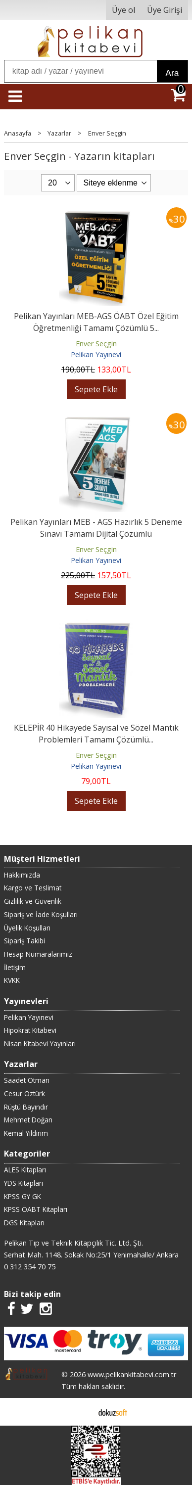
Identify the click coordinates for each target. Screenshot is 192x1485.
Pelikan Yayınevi (96, 354)
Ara (172, 73)
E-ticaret (80, 1411)
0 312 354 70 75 (29, 1266)
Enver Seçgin (96, 343)
